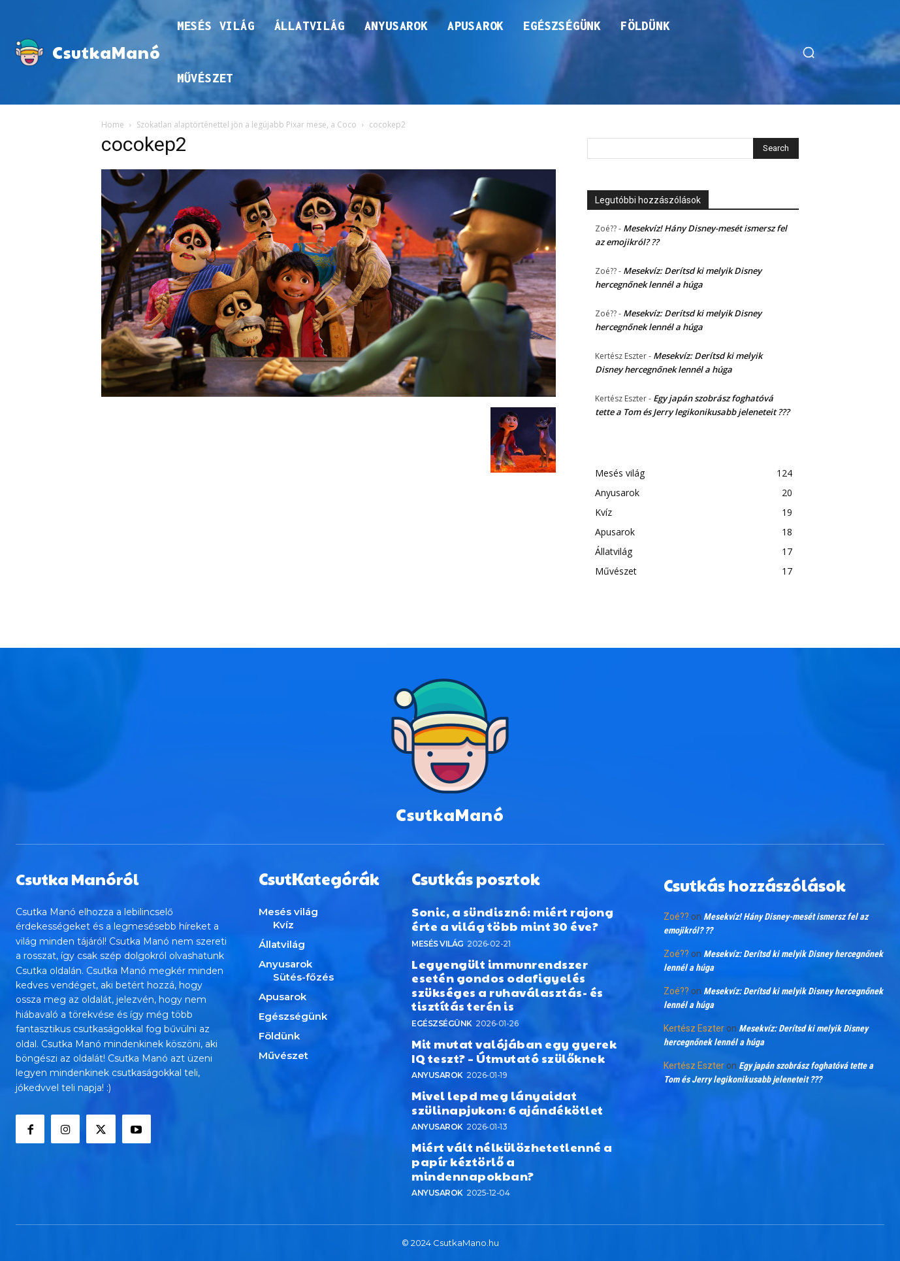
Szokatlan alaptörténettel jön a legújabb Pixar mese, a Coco (247, 124)
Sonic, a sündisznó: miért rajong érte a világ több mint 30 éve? (512, 918)
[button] (809, 52)
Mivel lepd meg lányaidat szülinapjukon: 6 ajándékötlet (507, 1102)
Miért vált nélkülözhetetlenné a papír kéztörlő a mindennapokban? (512, 1161)
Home (112, 124)
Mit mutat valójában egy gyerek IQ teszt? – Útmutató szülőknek (514, 1050)
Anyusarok (437, 1075)
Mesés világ (437, 943)
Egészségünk (441, 1023)
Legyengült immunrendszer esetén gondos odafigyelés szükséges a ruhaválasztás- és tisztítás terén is (507, 984)
